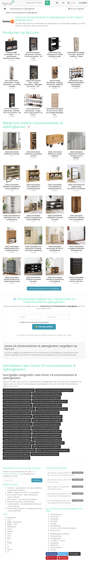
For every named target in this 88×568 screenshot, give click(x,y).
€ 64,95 (55, 80)
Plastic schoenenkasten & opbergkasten (17, 420)
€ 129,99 (12, 52)
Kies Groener (12, 499)
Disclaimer (54, 521)
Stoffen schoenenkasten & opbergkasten (17, 435)
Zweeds (10, 531)
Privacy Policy (55, 530)
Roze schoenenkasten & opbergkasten (16, 458)
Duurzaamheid (55, 536)
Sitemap (53, 523)
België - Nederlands (14, 522)
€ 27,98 (12, 80)
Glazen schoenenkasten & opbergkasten (17, 398)
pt (8, 540)
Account (72, 3)
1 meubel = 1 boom (57, 540)
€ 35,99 (76, 80)
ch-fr (9, 536)
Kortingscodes (55, 538)
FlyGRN (9, 492)
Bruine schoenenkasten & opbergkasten (17, 447)
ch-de (9, 533)
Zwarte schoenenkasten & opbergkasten (17, 394)
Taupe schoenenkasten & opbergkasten (17, 439)
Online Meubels (56, 514)
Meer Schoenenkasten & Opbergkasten (44, 288)
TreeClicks (11, 488)
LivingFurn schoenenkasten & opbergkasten (47, 420)
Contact (53, 550)
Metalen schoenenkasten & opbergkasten (49, 443)
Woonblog (54, 519)
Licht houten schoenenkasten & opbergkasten (52, 409)
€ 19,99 (33, 109)
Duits (9, 538)
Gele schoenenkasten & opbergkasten (16, 454)
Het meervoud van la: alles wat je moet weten (65, 481)
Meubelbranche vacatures (59, 534)
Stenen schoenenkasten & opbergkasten (17, 413)
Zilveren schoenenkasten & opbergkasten (47, 417)
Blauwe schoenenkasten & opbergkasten (17, 432)
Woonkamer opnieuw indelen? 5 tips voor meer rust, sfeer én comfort (65, 474)
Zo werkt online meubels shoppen (63, 528)
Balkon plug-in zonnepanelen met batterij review (65, 488)
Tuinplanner (54, 543)
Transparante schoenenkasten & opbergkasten (19, 450)
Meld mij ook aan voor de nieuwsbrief (34, 322)
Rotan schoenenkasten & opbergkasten (45, 428)
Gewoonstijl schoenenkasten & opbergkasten (18, 390)
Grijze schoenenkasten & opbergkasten (17, 428)
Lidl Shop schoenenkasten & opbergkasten (47, 439)
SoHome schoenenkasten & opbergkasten (17, 424)
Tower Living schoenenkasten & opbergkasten (19, 409)
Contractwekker (13, 504)
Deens (9, 549)
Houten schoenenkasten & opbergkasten (46, 435)
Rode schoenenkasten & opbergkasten (45, 413)
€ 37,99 (12, 109)
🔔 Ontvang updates (44, 326)
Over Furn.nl (54, 517)
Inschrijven (37, 480)
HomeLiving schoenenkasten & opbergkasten (18, 443)
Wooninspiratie (55, 547)
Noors (9, 529)
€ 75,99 (55, 109)
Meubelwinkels (55, 526)
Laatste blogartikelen (56, 468)
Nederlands (11, 517)
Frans (9, 520)
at (8, 552)
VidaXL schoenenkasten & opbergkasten (45, 454)
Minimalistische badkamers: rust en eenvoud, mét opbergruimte (65, 495)
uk (8, 547)
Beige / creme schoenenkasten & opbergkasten (53, 450)
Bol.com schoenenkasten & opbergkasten (46, 394)
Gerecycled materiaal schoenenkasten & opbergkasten (54, 390)
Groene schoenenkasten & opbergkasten (47, 405)
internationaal (29, 502)
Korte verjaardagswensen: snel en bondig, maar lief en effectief (65, 501)
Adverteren (54, 545)
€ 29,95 (33, 80)
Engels (9, 543)
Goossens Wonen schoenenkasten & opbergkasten (49, 401)
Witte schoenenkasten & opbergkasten (46, 424)
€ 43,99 (33, 52)
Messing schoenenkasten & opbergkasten (46, 432)
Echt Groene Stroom (15, 495)
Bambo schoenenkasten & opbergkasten (46, 447)
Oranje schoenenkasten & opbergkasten (17, 401)
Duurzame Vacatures (15, 502)
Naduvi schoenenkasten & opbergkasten (46, 398)
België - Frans (12, 524)
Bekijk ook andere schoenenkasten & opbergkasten (33, 125)
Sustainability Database (16, 508)
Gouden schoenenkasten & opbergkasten (17, 405)
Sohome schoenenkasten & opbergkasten (17, 417)
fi (7, 545)
